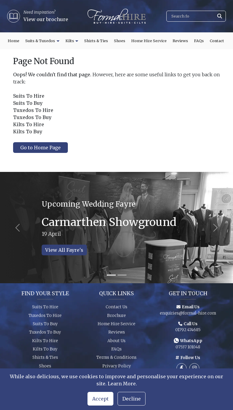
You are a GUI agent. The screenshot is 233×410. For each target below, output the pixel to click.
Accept (100, 399)
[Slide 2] (122, 275)
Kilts (69, 41)
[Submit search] (219, 16)
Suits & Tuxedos (40, 41)
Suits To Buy (45, 325)
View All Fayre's (64, 250)
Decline (131, 399)
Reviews (180, 41)
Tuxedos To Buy (45, 333)
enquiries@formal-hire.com (188, 314)
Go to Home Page (40, 148)
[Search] (196, 16)
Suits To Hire (45, 308)
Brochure (116, 316)
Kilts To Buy (45, 350)
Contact (217, 41)
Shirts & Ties (96, 41)
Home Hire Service (149, 41)
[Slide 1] (111, 275)
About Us (116, 342)
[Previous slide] (17, 227)
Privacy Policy (116, 367)
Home (13, 41)
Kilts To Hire (45, 342)
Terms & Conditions (116, 359)
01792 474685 (188, 331)
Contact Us (116, 308)
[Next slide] (215, 227)
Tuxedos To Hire (45, 316)
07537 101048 (188, 348)
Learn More (122, 384)
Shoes (119, 41)
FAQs (199, 41)
